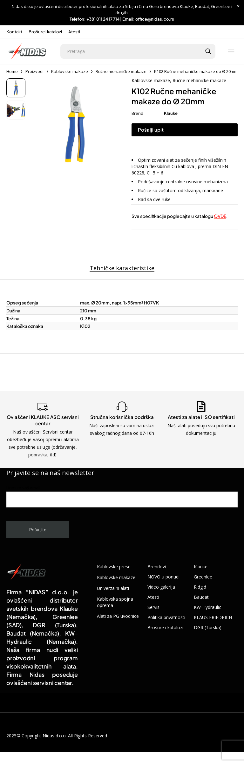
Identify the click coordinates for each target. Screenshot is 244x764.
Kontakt (14, 31)
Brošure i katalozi (45, 31)
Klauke (171, 113)
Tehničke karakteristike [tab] (122, 268)
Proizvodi (34, 71)
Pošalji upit (151, 130)
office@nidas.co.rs (154, 19)
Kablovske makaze (69, 71)
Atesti (74, 31)
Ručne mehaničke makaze (121, 71)
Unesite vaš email (122, 496)
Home (12, 71)
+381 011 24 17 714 (102, 19)
